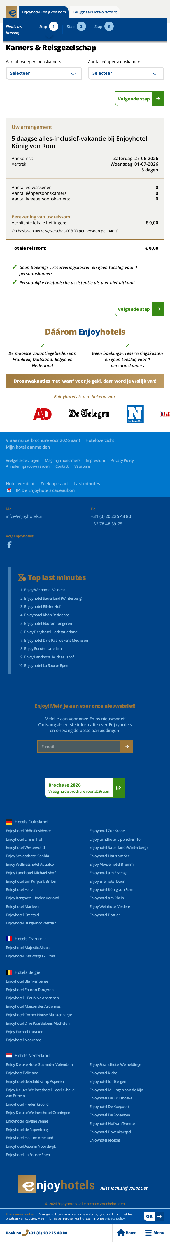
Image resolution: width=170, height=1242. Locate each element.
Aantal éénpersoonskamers (114, 61)
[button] (161, 414)
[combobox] (44, 73)
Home (126, 1232)
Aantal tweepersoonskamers (27, 61)
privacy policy (115, 1218)
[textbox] (44, 73)
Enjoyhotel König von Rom (44, 12)
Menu (154, 1232)
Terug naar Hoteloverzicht (95, 12)
